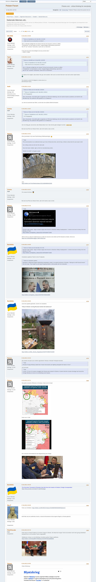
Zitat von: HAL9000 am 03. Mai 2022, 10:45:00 (34, 60)
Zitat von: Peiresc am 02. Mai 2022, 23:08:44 (34, 89)
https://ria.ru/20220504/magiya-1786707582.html (33, 238)
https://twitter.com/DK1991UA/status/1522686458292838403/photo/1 (48, 507)
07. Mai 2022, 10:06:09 (26, 505)
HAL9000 (10, 36)
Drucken (87, 31)
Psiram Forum (12, 6)
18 (23, 31)
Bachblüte (10, 244)
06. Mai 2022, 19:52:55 (26, 484)
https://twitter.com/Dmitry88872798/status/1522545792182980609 (38, 538)
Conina (9, 108)
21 (29, 31)
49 (32, 31)
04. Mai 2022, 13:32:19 (26, 358)
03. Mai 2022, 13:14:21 (26, 133)
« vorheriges (79, 27)
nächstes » (86, 27)
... (20, 31)
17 (21, 31)
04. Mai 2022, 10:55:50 (26, 301)
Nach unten (9, 31)
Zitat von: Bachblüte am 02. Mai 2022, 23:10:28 (34, 39)
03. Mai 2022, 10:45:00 (26, 35)
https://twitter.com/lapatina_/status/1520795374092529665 (36, 294)
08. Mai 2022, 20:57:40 (26, 530)
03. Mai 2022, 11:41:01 (26, 86)
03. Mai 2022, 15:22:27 (26, 189)
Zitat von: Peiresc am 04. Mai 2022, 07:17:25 (34, 247)
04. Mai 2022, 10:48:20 (26, 244)
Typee (9, 57)
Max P (9, 505)
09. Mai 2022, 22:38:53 (26, 563)
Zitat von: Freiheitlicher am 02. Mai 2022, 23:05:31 (36, 92)
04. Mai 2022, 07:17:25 (26, 205)
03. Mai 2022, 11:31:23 (26, 56)
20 (28, 31)
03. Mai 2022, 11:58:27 (26, 108)
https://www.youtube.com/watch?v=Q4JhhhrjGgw (34, 488)
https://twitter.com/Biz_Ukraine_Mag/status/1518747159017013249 (38, 352)
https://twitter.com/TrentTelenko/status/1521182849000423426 (37, 183)
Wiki (60, 10)
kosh (8, 86)
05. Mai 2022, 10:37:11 (26, 380)
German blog (65, 10)
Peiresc (9, 133)
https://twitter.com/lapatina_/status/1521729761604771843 (37, 232)
